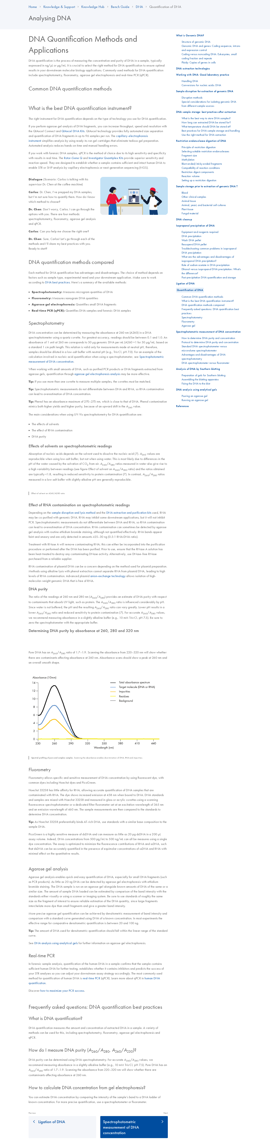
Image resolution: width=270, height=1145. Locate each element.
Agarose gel (188, 325)
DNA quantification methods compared (203, 305)
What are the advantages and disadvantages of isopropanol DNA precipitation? (208, 259)
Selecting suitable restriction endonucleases (205, 151)
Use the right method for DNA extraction (204, 134)
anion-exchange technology (108, 576)
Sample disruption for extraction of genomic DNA (204, 91)
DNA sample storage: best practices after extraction (206, 112)
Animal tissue (189, 201)
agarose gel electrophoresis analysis (97, 374)
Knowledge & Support (59, 7)
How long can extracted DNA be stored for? (206, 122)
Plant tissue (187, 209)
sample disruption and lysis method (73, 513)
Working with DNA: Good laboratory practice (202, 74)
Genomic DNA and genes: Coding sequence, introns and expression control (211, 48)
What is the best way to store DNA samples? (206, 118)
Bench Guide (120, 7)
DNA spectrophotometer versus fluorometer (206, 362)
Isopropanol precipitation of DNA (195, 225)
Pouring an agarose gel (194, 396)
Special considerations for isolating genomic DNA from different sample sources (209, 103)
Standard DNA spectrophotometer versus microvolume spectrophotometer (204, 348)
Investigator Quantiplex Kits (106, 158)
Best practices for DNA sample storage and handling (211, 130)
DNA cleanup (184, 219)
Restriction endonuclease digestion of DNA (201, 141)
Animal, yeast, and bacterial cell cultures (204, 205)
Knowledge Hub (93, 7)
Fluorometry (188, 321)
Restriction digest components (198, 172)
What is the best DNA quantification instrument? (208, 300)
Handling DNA (190, 81)
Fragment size (189, 155)
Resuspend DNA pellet (194, 244)
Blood (185, 192)
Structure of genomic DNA (196, 41)
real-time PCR (91, 978)
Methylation (188, 159)
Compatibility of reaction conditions (201, 168)
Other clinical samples (194, 196)
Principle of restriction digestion (199, 147)
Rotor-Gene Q (73, 158)
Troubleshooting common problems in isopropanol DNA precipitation (209, 250)
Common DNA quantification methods (202, 296)
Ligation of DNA (51, 1121)
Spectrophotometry (192, 317)
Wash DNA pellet (191, 240)
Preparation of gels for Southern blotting (203, 375)
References (182, 406)
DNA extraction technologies (193, 68)
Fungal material (190, 213)
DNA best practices (57, 282)
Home (33, 7)
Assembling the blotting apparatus (200, 379)
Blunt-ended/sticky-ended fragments (202, 163)
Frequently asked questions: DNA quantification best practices (210, 311)
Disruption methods (192, 97)
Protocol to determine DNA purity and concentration (210, 342)
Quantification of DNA (190, 290)
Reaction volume (191, 176)
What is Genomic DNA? (190, 35)
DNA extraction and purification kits (128, 513)
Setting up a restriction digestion (199, 180)
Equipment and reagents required (200, 232)
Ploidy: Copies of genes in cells (199, 62)
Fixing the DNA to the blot (196, 383)
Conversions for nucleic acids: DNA (201, 85)
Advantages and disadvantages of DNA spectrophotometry (204, 356)
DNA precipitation (191, 236)
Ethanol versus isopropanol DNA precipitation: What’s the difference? (211, 271)
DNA (139, 7)
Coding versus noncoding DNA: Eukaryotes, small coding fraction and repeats (209, 56)
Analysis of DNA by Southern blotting (198, 369)
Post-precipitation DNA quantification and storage (209, 277)
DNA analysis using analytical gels (56, 943)
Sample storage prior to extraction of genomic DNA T (207, 186)
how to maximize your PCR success (62, 991)
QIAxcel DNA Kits (73, 131)
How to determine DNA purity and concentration (208, 338)
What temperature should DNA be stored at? (206, 126)
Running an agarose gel (195, 400)
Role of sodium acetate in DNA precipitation (206, 265)
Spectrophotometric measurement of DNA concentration (121, 1127)
